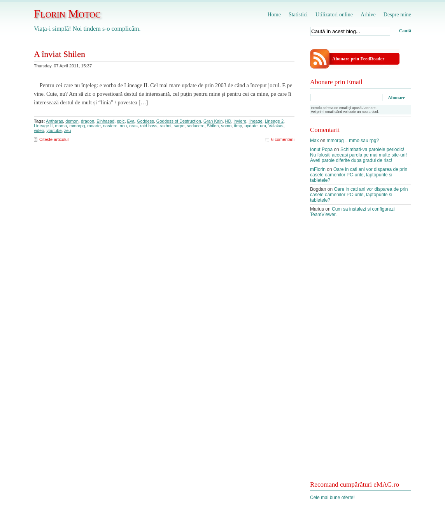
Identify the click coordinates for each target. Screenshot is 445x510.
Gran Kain (213, 121)
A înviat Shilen (59, 54)
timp (238, 125)
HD (228, 121)
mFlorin (318, 169)
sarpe (179, 125)
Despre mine (397, 15)
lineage (255, 121)
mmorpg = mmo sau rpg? (353, 140)
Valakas (275, 125)
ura (263, 125)
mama (61, 125)
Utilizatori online (334, 15)
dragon (87, 121)
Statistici (298, 15)
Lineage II (43, 125)
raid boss (149, 125)
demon (72, 121)
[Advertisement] (360, 354)
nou (123, 125)
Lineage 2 (274, 121)
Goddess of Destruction (178, 121)
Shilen (213, 125)
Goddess (145, 121)
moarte (94, 125)
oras (133, 125)
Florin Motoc (67, 13)
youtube (53, 130)
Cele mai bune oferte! (332, 497)
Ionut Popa (321, 149)
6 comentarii (282, 139)
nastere (110, 125)
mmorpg (77, 125)
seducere (195, 125)
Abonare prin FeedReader (358, 59)
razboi (166, 125)
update (251, 125)
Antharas (54, 121)
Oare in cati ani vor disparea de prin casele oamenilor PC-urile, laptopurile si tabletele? (358, 175)
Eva (131, 121)
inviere (240, 121)
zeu (67, 130)
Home (274, 15)
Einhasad (105, 121)
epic (120, 121)
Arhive (368, 15)
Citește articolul (53, 139)
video (39, 130)
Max (314, 140)
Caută (405, 30)
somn (226, 125)
